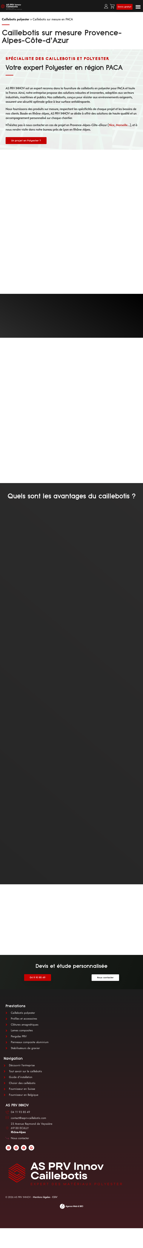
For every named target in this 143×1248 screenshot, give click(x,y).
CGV (54, 1197)
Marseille (121, 125)
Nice (111, 125)
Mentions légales (41, 1197)
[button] (138, 7)
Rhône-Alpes (18, 1132)
